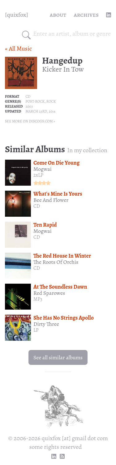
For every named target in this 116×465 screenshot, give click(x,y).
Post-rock (35, 101)
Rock (51, 101)
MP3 (37, 299)
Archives (86, 15)
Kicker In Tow (63, 69)
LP (36, 330)
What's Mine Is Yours (57, 193)
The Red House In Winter (62, 255)
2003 (28, 106)
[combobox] (72, 33)
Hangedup (62, 60)
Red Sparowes (49, 293)
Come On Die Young (56, 162)
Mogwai (42, 169)
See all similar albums (58, 357)
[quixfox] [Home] (16, 15)
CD (27, 96)
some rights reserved (55, 447)
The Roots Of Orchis (55, 262)
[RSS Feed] (62, 456)
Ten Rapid (45, 224)
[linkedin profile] (108, 14)
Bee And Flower (50, 200)
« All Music (18, 48)
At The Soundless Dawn (60, 286)
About (58, 15)
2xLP (38, 175)
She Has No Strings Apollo (63, 317)
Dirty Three (46, 324)
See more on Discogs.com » (30, 121)
